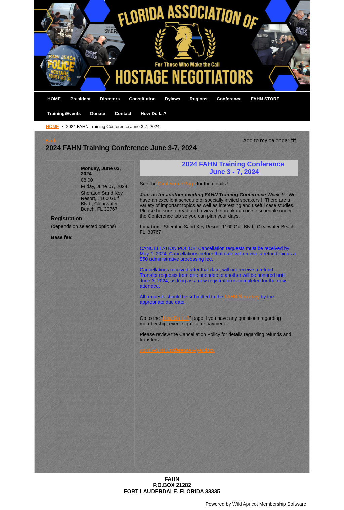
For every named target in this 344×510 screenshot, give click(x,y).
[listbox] (270, 140)
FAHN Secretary (241, 296)
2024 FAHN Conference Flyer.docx (177, 350)
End (74, 186)
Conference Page (177, 183)
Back (51, 140)
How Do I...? (176, 318)
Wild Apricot (245, 504)
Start (73, 168)
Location (69, 193)
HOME (52, 126)
